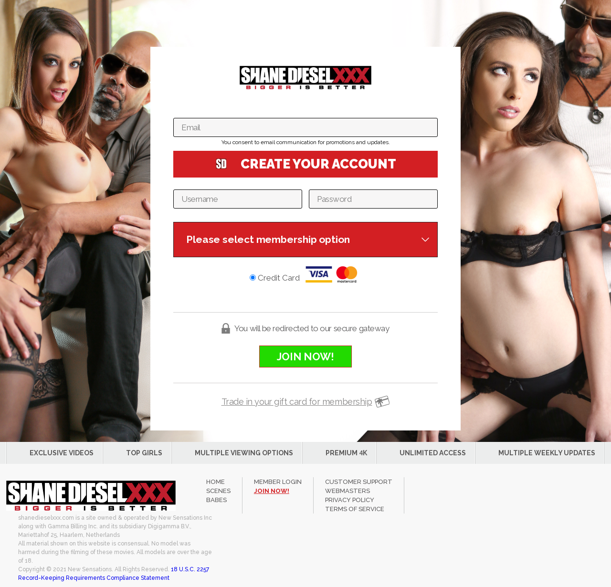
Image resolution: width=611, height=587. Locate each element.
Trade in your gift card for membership (296, 402)
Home (215, 481)
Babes (216, 499)
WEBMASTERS (347, 490)
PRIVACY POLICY (349, 499)
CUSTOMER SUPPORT (358, 481)
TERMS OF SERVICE (354, 509)
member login (278, 481)
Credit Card (305, 274)
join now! (271, 490)
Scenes (218, 490)
